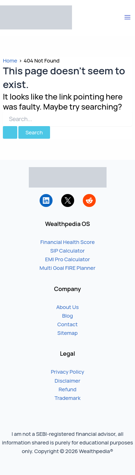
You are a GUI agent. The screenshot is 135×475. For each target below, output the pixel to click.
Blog (67, 315)
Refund (68, 389)
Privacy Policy (67, 371)
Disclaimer (67, 380)
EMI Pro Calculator (67, 259)
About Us (67, 306)
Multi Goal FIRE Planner (67, 267)
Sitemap (67, 332)
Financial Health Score (67, 241)
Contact (67, 324)
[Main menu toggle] (127, 17)
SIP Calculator (67, 250)
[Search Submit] (10, 132)
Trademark (67, 397)
